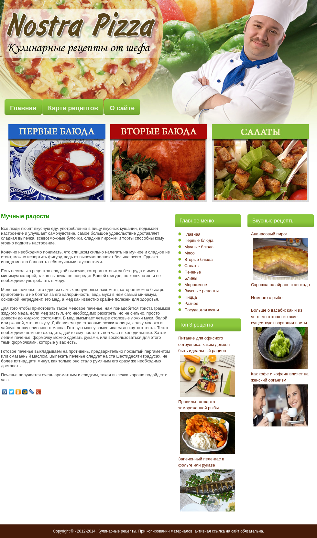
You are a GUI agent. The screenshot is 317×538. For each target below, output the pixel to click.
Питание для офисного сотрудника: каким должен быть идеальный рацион (204, 344)
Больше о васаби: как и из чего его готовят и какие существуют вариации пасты (279, 316)
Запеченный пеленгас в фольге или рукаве (201, 462)
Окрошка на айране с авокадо (280, 284)
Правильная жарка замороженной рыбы (198, 405)
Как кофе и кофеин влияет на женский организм (280, 377)
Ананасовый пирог (269, 233)
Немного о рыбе (266, 297)
